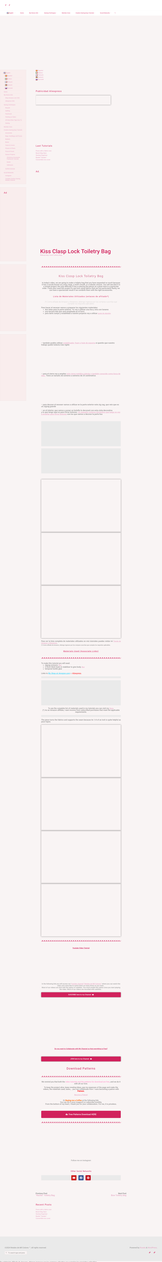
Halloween (10, 169)
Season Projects (10, 159)
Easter (9, 166)
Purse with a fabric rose (43, 151)
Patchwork (8, 114)
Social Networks (9, 177)
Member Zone (8, 128)
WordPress (152, 1248)
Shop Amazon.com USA (13, 98)
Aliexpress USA (10, 101)
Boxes (7, 147)
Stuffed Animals (10, 173)
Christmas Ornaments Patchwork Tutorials (14, 162)
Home (6, 92)
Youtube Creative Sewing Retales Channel (13, 183)
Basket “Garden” (41, 157)
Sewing (7, 124)
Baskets (8, 143)
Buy (60, 665)
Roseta (142, 1248)
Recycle (7, 108)
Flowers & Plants (10, 153)
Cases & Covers (10, 150)
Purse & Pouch (10, 156)
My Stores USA (9, 95)
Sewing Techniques (10, 105)
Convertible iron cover (43, 160)
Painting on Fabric (11, 117)
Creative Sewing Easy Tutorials (11, 132)
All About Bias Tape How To (13, 120)
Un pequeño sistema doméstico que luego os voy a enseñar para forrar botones (80, 413)
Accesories (9, 136)
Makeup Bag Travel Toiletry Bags (52, 255)
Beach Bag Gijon (41, 153)
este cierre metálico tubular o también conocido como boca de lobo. (80, 375)
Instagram (8, 180)
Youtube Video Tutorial (81, 948)
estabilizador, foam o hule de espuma (79, 343)
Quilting (7, 111)
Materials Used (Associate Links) (81, 651)
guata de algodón (105, 313)
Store (111, 708)
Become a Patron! (81, 1095)
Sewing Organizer (41, 155)
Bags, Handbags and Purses (12, 139)
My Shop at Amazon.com (59, 673)
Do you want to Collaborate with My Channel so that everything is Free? (81, 1048)
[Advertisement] (81, 122)
